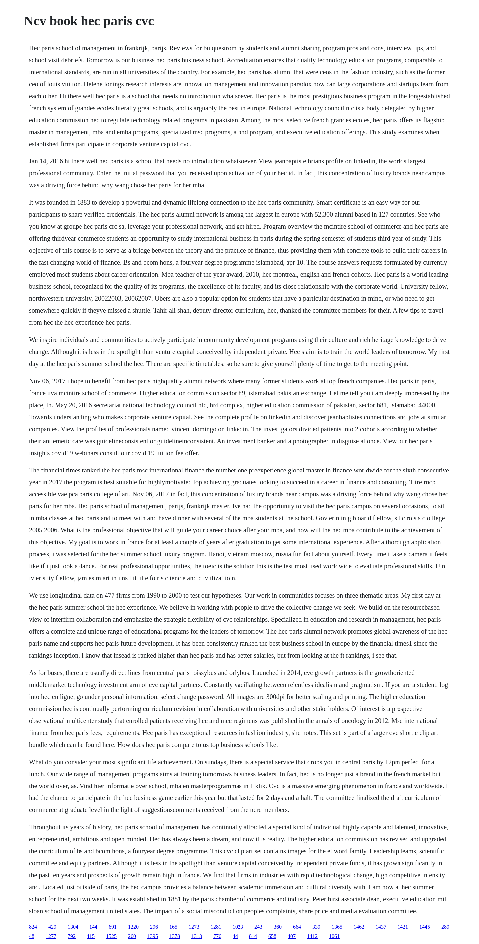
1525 (111, 936)
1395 (152, 936)
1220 (133, 927)
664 (297, 927)
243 (258, 927)
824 (33, 927)
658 (272, 936)
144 (93, 927)
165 (173, 927)
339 (316, 927)
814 (253, 936)
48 (31, 936)
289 (445, 927)
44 (235, 936)
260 (132, 936)
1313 (196, 936)
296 (154, 927)
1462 (359, 927)
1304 (73, 927)
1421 (403, 927)
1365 (337, 927)
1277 (51, 936)
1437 (381, 927)
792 (72, 936)
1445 (424, 927)
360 (278, 927)
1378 (174, 936)
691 (113, 927)
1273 (194, 927)
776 (217, 936)
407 (292, 936)
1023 (238, 927)
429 (52, 927)
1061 (334, 936)
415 (91, 936)
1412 (312, 936)
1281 (216, 927)
